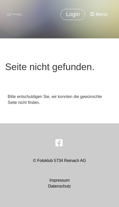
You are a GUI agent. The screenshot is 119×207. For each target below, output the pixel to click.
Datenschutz (59, 186)
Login (73, 14)
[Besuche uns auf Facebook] (59, 143)
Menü (99, 14)
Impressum (59, 180)
